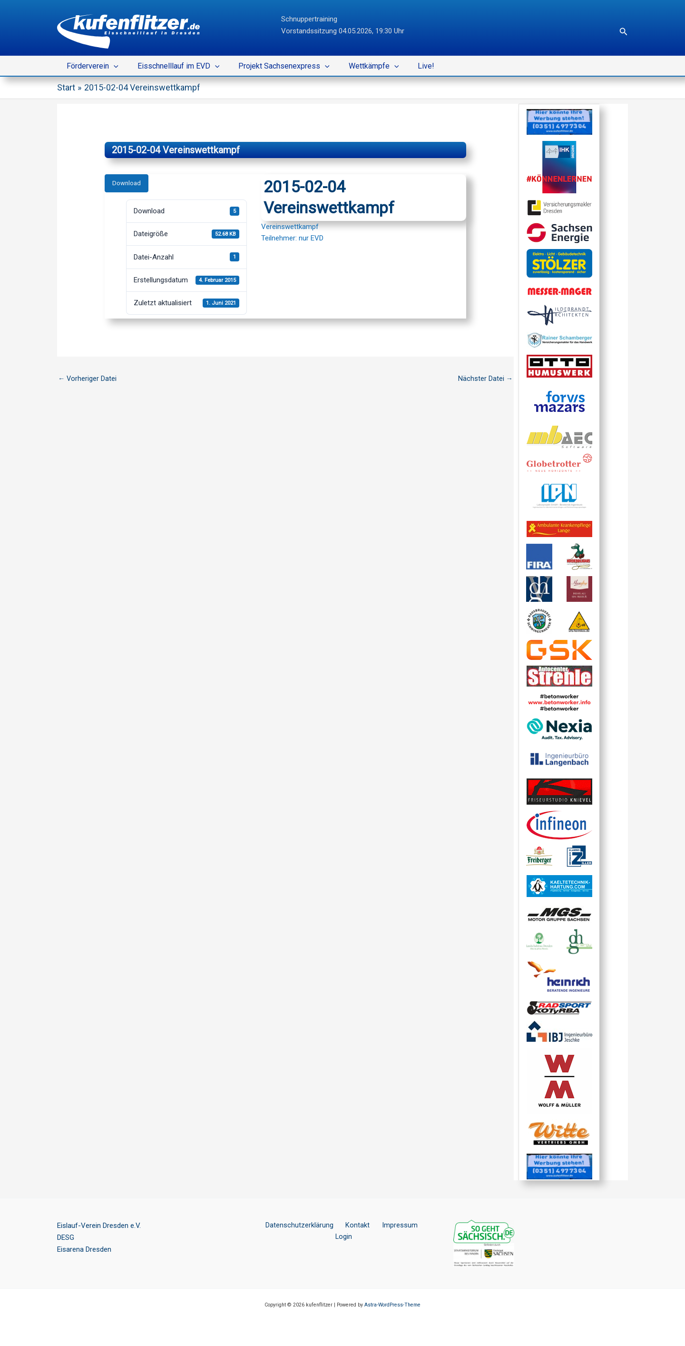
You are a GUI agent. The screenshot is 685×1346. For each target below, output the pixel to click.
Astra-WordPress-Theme (392, 1305)
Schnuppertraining (309, 19)
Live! (409, 65)
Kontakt (346, 1225)
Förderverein (91, 66)
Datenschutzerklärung (293, 1225)
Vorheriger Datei (87, 379)
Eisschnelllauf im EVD (173, 66)
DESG (65, 1237)
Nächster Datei (485, 379)
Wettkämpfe (360, 66)
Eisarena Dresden (84, 1249)
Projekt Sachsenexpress (274, 66)
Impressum (383, 1225)
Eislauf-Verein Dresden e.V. (99, 1225)
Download (126, 183)
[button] (623, 32)
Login (417, 1225)
